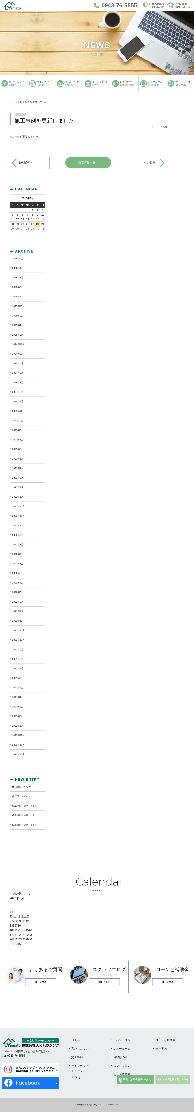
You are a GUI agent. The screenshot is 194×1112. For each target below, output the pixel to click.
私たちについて (81, 1048)
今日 (12, 912)
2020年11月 (18, 744)
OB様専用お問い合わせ (182, 6)
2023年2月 (18, 487)
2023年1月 (18, 496)
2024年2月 (18, 391)
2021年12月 (18, 620)
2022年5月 (18, 573)
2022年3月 (18, 592)
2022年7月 (18, 553)
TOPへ (75, 1040)
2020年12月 (18, 735)
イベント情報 (121, 1040)
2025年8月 (18, 315)
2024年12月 (18, 344)
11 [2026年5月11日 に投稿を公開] (12, 219)
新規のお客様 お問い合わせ (137, 1079)
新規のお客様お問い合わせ (156, 6)
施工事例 (15, 136)
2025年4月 (18, 325)
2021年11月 (18, 630)
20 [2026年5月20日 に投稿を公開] (22, 223)
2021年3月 (18, 706)
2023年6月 (18, 449)
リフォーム (81, 1071)
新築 (77, 1077)
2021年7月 (18, 668)
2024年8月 (18, 353)
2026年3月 (18, 277)
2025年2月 (18, 334)
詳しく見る (41, 982)
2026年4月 (18, 267)
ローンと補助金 (165, 1040)
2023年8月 (18, 429)
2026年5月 (18, 258)
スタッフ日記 (121, 1065)
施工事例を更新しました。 (27, 805)
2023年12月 (18, 411)
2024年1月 (18, 401)
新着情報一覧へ (88, 162)
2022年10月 (18, 525)
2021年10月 (18, 639)
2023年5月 (18, 458)
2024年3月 (18, 382)
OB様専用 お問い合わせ (175, 1079)
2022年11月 (18, 515)
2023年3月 (18, 477)
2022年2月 (18, 601)
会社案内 (161, 1048)
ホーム (13, 102)
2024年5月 (18, 372)
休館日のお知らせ (22, 786)
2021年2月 (18, 716)
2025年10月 (18, 306)
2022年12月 (18, 506)
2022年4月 (18, 582)
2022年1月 (18, 611)
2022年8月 (18, 544)
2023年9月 (18, 420)
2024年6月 (18, 363)
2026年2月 (18, 287)
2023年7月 (18, 439)
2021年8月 (18, 658)
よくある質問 (121, 1074)
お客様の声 (120, 1057)
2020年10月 (18, 754)
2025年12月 (18, 296)
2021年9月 (18, 649)
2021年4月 (18, 696)
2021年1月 (18, 725)
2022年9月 (18, 534)
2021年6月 (18, 678)
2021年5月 (18, 687)
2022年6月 (18, 563)
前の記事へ (25, 162)
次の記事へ (151, 162)
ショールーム (121, 1048)
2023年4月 (18, 468)
